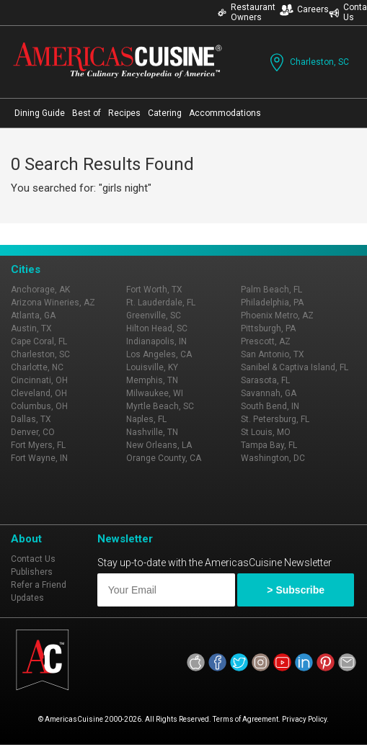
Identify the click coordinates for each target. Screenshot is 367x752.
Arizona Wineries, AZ (53, 302)
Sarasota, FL (265, 380)
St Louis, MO (266, 432)
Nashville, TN (152, 432)
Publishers (32, 572)
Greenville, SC (153, 315)
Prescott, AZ (266, 341)
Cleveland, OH (39, 393)
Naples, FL (146, 419)
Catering (165, 113)
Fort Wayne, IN (39, 458)
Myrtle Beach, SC (160, 406)
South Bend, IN (270, 406)
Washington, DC (273, 458)
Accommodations (225, 113)
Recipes (124, 113)
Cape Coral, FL (39, 341)
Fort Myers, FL (38, 445)
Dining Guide (39, 113)
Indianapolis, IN (156, 341)
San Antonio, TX (272, 354)
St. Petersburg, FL (275, 419)
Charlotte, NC (37, 367)
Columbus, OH (39, 406)
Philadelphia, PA (272, 302)
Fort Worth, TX (154, 290)
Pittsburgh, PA (268, 328)
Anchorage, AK (40, 290)
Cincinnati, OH (39, 380)
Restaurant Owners (246, 12)
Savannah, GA (268, 393)
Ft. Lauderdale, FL (160, 302)
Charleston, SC (308, 62)
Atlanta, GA (33, 315)
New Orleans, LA (159, 445)
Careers (304, 10)
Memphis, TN (152, 380)
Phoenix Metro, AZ (277, 315)
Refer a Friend (38, 585)
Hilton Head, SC (156, 328)
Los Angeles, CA (159, 354)
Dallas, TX (31, 419)
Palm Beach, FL (271, 290)
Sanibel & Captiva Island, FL (294, 367)
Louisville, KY (152, 367)
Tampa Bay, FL (269, 445)
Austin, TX (31, 328)
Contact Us (33, 559)
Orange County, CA (163, 458)
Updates (27, 598)
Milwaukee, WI (154, 393)
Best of (86, 113)
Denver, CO (33, 432)
